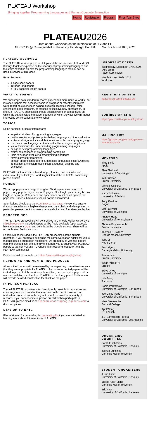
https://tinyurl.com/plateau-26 (118, 98)
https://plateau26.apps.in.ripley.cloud (60, 255)
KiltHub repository (13, 223)
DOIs (27, 226)
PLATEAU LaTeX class (49, 203)
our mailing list (50, 315)
